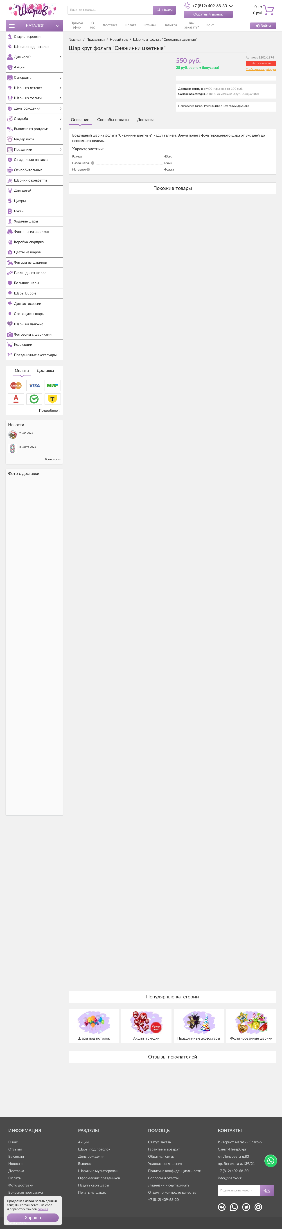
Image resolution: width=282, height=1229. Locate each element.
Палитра (164, 25)
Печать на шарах (92, 1192)
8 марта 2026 (27, 485)
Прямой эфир (77, 25)
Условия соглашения (165, 1164)
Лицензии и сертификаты (169, 1185)
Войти (263, 26)
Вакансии (16, 1156)
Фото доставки (20, 1185)
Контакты (206, 25)
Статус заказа (159, 1142)
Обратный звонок (208, 14)
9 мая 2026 (26, 471)
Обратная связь (161, 1156)
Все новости (53, 498)
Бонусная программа (25, 1192)
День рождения (91, 1156)
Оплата (22, 409)
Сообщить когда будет (261, 69)
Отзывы (146, 25)
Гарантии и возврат (164, 1149)
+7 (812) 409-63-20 (163, 1200)
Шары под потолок (94, 1149)
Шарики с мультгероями (98, 1171)
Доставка (45, 409)
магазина (226, 94)
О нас (93, 25)
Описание (80, 120)
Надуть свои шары (93, 1185)
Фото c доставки (23, 512)
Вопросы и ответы (163, 1178)
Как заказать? (185, 25)
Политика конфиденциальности (174, 1171)
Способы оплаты (113, 120)
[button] (33, 1217)
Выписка (85, 1164)
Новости (15, 1164)
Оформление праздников (99, 1178)
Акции (83, 1142)
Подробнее (50, 449)
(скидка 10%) (250, 94)
